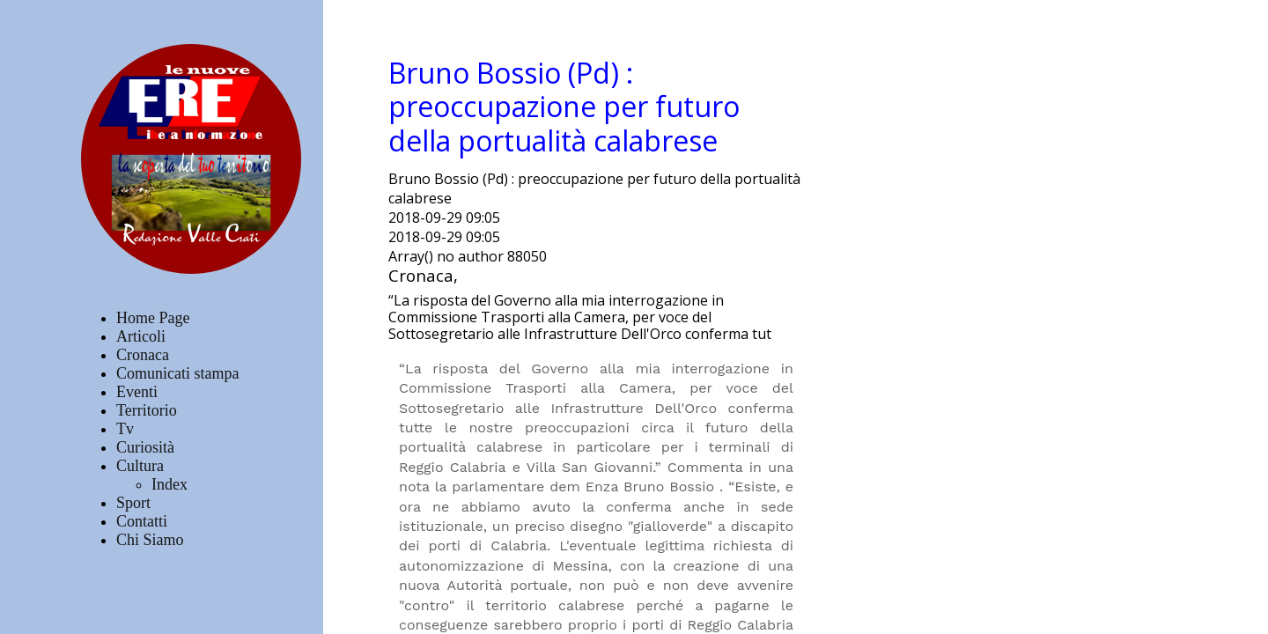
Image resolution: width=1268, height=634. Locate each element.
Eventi (137, 392)
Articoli (141, 336)
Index (169, 484)
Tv (125, 429)
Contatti (141, 521)
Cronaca (142, 355)
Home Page (152, 318)
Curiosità (145, 447)
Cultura (140, 466)
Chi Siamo (150, 540)
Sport (133, 503)
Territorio (146, 410)
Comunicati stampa (177, 373)
